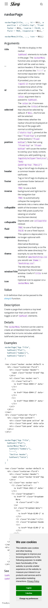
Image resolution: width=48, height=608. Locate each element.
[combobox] (41, 4)
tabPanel (22, 54)
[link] (33, 581)
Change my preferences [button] (28, 599)
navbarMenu (10, 36)
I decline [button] (28, 593)
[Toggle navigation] (6, 3)
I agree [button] (28, 588)
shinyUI (8, 298)
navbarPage (10, 22)
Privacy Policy (33, 581)
